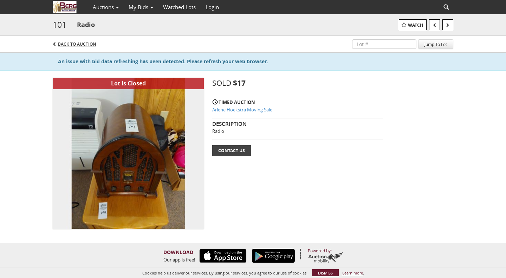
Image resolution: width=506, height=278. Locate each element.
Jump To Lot (435, 44)
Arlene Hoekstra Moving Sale (242, 109)
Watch (415, 25)
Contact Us (231, 151)
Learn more (352, 273)
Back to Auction (77, 44)
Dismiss (325, 273)
